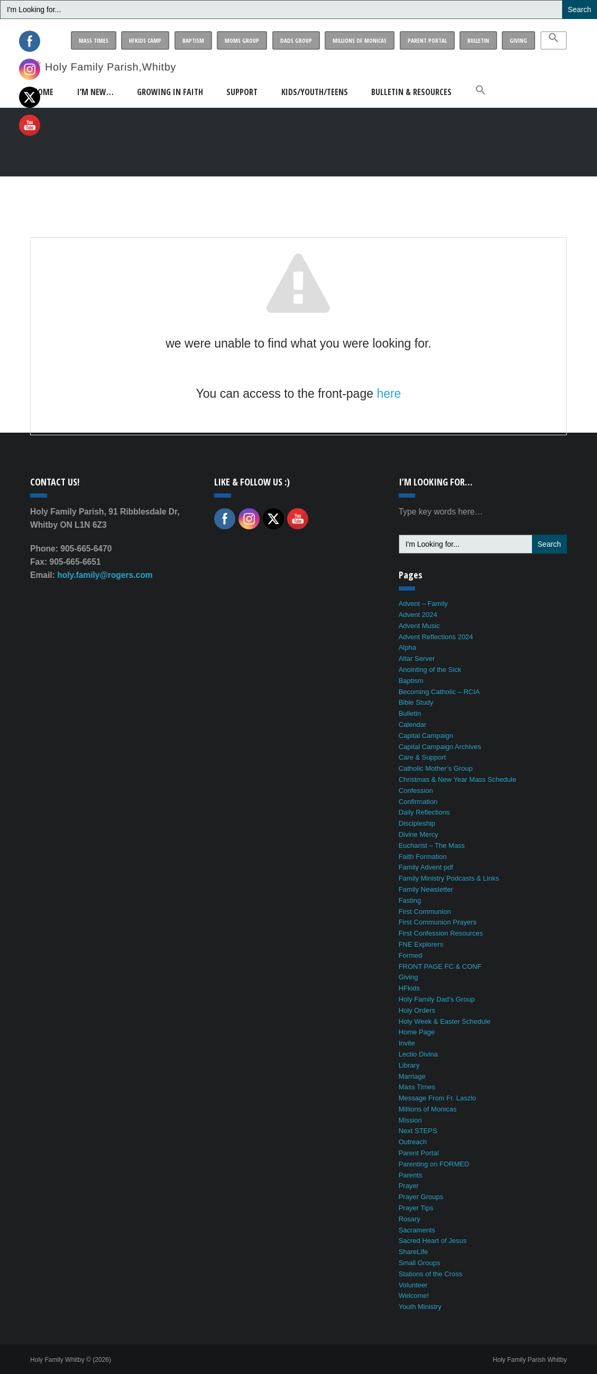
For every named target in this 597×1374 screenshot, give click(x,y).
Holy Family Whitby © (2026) (70, 1359)
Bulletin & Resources (411, 92)
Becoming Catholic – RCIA (439, 692)
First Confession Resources (441, 933)
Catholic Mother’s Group (436, 768)
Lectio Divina (418, 1054)
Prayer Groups (421, 1197)
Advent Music (419, 626)
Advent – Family (423, 603)
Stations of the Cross (431, 1274)
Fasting (410, 900)
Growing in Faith (170, 92)
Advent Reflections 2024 (436, 637)
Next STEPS (418, 1131)
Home (43, 92)
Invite (407, 1043)
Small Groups (419, 1263)
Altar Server (417, 658)
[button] (553, 40)
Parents (411, 1175)
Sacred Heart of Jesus (433, 1241)
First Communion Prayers (437, 922)
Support (242, 92)
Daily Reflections (424, 812)
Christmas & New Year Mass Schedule (458, 779)
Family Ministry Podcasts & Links (449, 878)
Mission (410, 1120)
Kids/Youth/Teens (314, 92)
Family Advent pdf (426, 867)
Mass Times (93, 40)
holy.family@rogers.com (104, 575)
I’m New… (95, 92)
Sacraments (417, 1230)
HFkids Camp (145, 40)
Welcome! (414, 1296)
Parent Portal (427, 40)
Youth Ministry (420, 1307)
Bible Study (416, 702)
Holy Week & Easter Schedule (445, 1021)
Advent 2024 (418, 615)
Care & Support (422, 757)
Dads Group (296, 40)
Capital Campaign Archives (440, 747)
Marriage (412, 1076)
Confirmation (418, 802)
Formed (411, 955)
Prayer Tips (416, 1208)
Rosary (409, 1219)
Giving (518, 40)
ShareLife (413, 1252)
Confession (416, 791)
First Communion (425, 911)
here (388, 393)
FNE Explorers (421, 944)
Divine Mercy (418, 834)
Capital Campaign (426, 736)
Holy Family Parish (530, 1359)
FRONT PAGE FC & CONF (440, 966)
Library (409, 1065)
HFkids (409, 988)
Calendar (413, 724)
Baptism (193, 40)
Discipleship (417, 823)
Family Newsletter (426, 889)
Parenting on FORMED (434, 1164)
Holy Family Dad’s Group (437, 999)
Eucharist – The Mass (432, 845)
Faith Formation (423, 857)
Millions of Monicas (360, 40)
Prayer (409, 1186)
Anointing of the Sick (430, 670)
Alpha (407, 647)
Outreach (413, 1142)
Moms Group (242, 40)
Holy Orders (417, 1010)
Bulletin (478, 40)
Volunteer (413, 1285)
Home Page (417, 1032)
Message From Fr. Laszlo (437, 1098)
